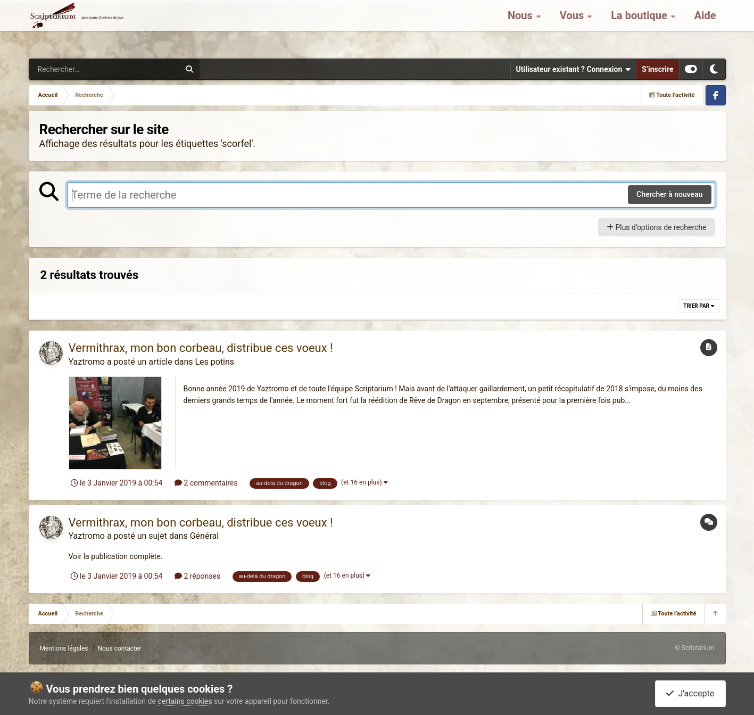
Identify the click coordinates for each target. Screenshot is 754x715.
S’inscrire (657, 69)
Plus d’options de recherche (657, 227)
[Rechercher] (75, 69)
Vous (573, 26)
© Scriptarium (694, 648)
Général (204, 536)
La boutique (640, 26)
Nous (521, 26)
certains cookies (185, 701)
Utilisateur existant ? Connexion (573, 69)
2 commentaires (206, 483)
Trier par (698, 306)
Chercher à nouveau (669, 194)
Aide (705, 26)
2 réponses (197, 576)
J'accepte (690, 693)
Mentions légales (64, 648)
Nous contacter (119, 648)
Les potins (214, 362)
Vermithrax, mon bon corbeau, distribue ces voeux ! (201, 348)
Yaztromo (87, 362)
